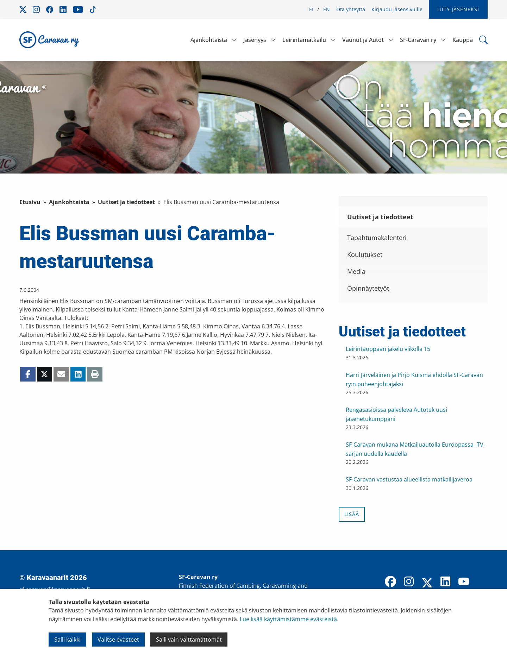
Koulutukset (364, 254)
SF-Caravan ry (418, 40)
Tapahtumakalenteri (377, 237)
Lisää (351, 514)
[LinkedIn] (445, 582)
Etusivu (29, 202)
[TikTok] (482, 582)
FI (311, 9)
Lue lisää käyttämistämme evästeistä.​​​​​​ (289, 619)
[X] (427, 583)
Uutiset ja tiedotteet (126, 202)
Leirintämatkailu (304, 40)
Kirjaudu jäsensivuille (397, 9)
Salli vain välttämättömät (189, 639)
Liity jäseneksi (458, 9)
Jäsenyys (254, 40)
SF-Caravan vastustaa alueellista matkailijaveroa (409, 479)
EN (326, 9)
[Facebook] (390, 582)
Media (356, 271)
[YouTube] (463, 582)
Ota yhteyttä (350, 9)
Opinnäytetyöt (368, 288)
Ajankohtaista (208, 40)
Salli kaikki (67, 639)
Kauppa (462, 40)
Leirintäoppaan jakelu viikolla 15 (388, 349)
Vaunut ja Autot (363, 40)
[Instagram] (408, 582)
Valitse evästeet (118, 639)
